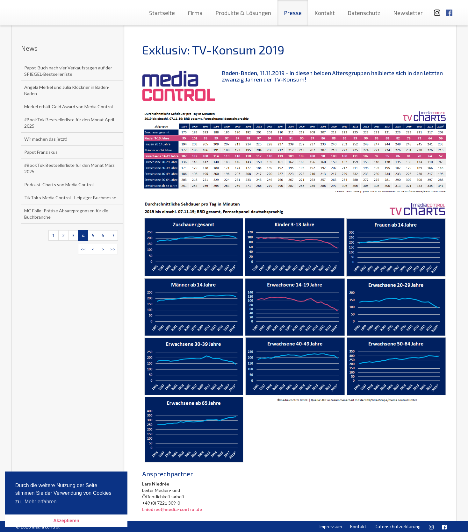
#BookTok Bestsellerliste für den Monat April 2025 (69, 123)
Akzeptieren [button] (66, 520)
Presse (293, 12)
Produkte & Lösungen (243, 12)
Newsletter (408, 12)
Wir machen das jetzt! (46, 139)
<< (83, 249)
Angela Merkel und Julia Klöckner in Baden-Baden (67, 90)
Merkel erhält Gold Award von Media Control (68, 106)
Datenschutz (364, 12)
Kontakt (324, 12)
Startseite (162, 12)
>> (113, 249)
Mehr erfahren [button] (41, 501)
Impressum (331, 526)
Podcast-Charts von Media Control (59, 184)
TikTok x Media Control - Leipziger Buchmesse (70, 197)
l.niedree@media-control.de (172, 509)
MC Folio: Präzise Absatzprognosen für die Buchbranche (66, 214)
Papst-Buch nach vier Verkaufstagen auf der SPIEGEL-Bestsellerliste (68, 71)
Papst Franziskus (41, 152)
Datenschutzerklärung (398, 526)
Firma (195, 12)
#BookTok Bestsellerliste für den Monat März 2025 (69, 168)
